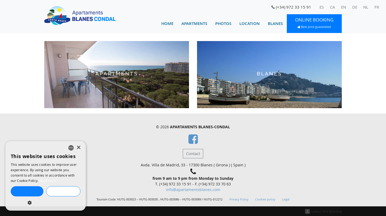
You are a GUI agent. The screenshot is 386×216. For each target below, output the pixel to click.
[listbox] (71, 148)
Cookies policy (265, 199)
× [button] (78, 148)
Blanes (275, 23)
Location (249, 23)
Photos (223, 23)
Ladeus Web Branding (326, 211)
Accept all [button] (27, 191)
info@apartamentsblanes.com (193, 189)
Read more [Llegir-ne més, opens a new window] (48, 180)
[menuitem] (322, 7)
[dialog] (45, 176)
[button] (45, 202)
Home (167, 23)
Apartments (194, 23)
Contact (193, 153)
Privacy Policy (238, 199)
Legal (286, 199)
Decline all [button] (63, 191)
